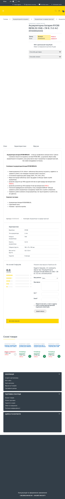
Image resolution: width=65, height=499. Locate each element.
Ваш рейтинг (37, 277)
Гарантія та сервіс (10, 403)
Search (56, 11)
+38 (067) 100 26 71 (39, 495)
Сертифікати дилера (11, 388)
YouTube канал (44, 4)
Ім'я (35, 293)
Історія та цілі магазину (11, 378)
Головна (5, 19)
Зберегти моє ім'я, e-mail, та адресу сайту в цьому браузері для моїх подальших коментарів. (46, 305)
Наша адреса (16, 4)
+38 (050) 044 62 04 (26, 495)
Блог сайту (8, 380)
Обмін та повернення (11, 405)
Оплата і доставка (10, 400)
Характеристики (20, 146)
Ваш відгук (37, 282)
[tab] (5, 146)
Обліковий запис (56, 4)
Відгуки (36, 146)
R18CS (46, 185)
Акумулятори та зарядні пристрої (44, 19)
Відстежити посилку (30, 4)
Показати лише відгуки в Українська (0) (45, 264)
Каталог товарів (9, 397)
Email (36, 298)
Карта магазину (9, 383)
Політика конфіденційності (12, 408)
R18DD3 (11, 183)
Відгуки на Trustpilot (10, 385)
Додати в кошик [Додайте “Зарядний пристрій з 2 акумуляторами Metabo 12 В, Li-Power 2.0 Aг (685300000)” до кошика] (44, 356)
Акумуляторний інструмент (21, 19)
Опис (5, 146)
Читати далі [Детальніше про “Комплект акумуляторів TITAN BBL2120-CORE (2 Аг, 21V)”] (15, 354)
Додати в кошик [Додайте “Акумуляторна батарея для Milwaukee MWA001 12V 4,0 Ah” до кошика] (29, 356)
